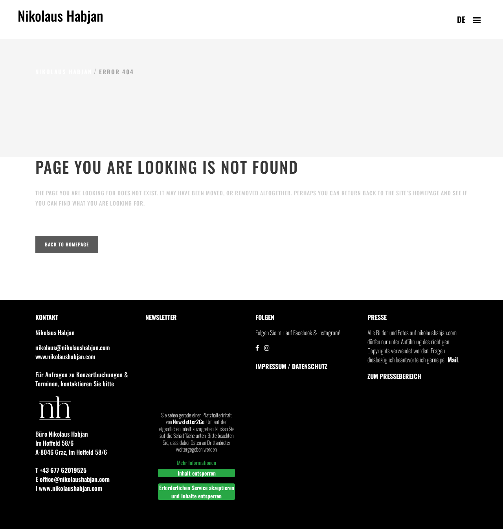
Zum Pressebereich (394, 376)
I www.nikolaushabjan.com (68, 488)
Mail (453, 359)
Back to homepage (67, 244)
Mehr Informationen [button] (196, 462)
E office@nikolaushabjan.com (72, 479)
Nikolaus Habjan (60, 20)
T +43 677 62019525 (60, 470)
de (461, 19)
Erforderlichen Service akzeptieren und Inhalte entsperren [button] (196, 491)
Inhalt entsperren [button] (197, 473)
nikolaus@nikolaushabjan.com (72, 347)
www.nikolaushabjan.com (65, 356)
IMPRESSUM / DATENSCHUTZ (291, 366)
